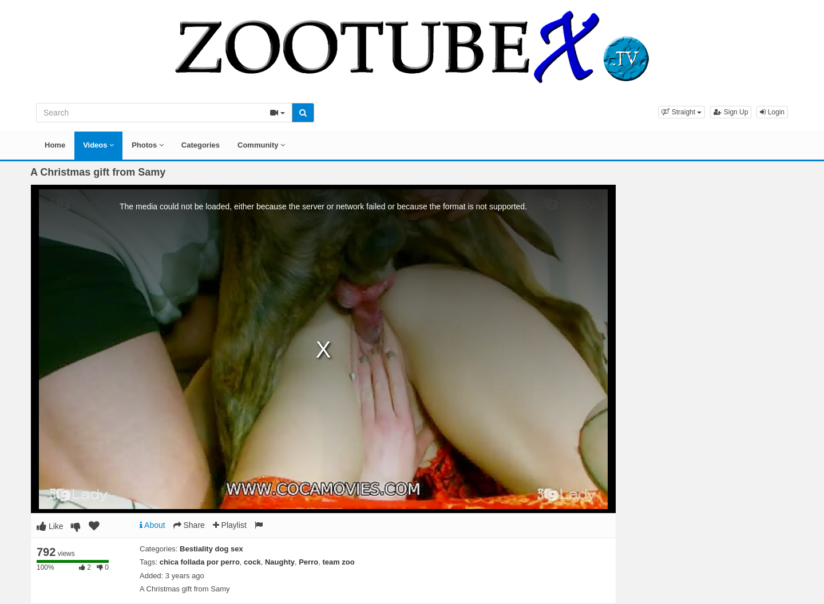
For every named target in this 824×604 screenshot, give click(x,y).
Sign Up (731, 112)
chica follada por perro (200, 562)
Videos (98, 145)
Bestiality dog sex (211, 549)
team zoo (338, 562)
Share (189, 525)
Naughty (280, 562)
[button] (681, 112)
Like (50, 526)
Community (261, 145)
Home (55, 145)
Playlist (230, 525)
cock (252, 562)
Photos (148, 145)
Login (772, 112)
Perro (308, 562)
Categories (200, 145)
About (152, 525)
